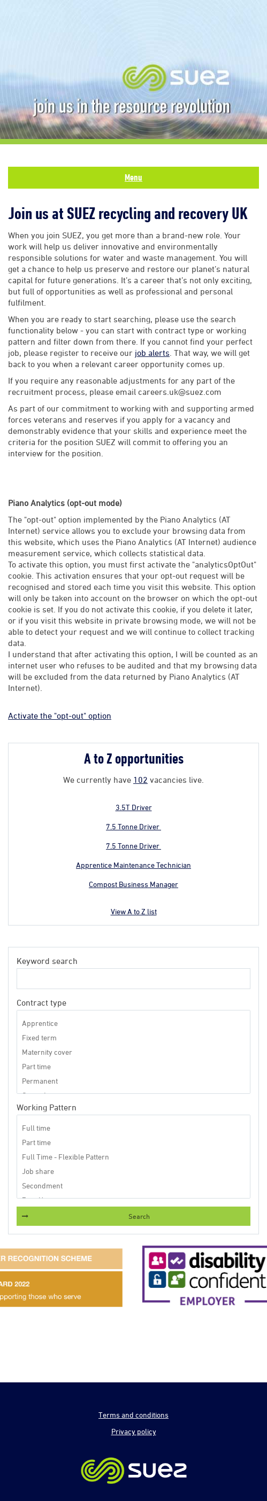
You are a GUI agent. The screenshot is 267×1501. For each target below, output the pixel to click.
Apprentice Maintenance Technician (133, 864)
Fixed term (133, 1037)
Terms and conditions (133, 1414)
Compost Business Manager (133, 884)
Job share (133, 1171)
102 (140, 779)
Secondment (133, 1185)
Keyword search (47, 961)
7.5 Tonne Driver (133, 826)
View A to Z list (134, 911)
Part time (133, 1066)
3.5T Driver (134, 807)
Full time (133, 1128)
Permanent (133, 1081)
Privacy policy (133, 1431)
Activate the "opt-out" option (59, 715)
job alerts (152, 352)
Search (139, 1216)
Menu (133, 177)
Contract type (41, 1002)
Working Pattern (47, 1107)
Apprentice (133, 1023)
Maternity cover (133, 1052)
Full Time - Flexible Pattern (133, 1156)
